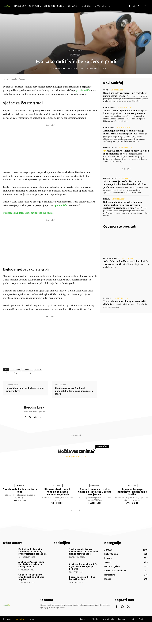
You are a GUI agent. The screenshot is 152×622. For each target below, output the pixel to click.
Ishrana (106, 198)
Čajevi (105, 90)
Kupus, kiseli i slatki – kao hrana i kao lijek (82, 578)
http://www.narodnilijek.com (34, 412)
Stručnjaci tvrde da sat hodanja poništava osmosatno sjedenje (57, 492)
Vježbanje (80, 50)
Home (5, 79)
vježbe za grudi (28, 373)
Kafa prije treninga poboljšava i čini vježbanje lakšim (132, 492)
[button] (145, 6)
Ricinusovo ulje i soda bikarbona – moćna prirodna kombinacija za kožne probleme (125, 184)
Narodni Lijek (59, 68)
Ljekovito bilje (109, 107)
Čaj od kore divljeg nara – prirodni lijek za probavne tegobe (31, 576)
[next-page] (79, 510)
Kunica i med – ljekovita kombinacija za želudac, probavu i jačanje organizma (125, 112)
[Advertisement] (50, 147)
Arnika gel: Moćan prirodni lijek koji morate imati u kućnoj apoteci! (123, 132)
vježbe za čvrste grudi (12, 373)
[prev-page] (72, 510)
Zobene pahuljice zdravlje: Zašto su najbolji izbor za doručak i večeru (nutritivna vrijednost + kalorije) (122, 204)
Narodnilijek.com (22, 619)
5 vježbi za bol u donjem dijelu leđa (20, 490)
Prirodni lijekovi (110, 147)
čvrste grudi (15, 369)
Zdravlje (107, 297)
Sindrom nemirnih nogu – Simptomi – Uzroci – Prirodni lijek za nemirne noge (83, 551)
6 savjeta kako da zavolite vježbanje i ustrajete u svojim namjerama (94, 492)
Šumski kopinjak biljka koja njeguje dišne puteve (25, 389)
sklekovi (38, 369)
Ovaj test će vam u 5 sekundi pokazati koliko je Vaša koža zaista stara (74, 391)
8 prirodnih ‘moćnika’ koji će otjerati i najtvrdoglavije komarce (83, 566)
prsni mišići (27, 369)
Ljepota (71, 50)
